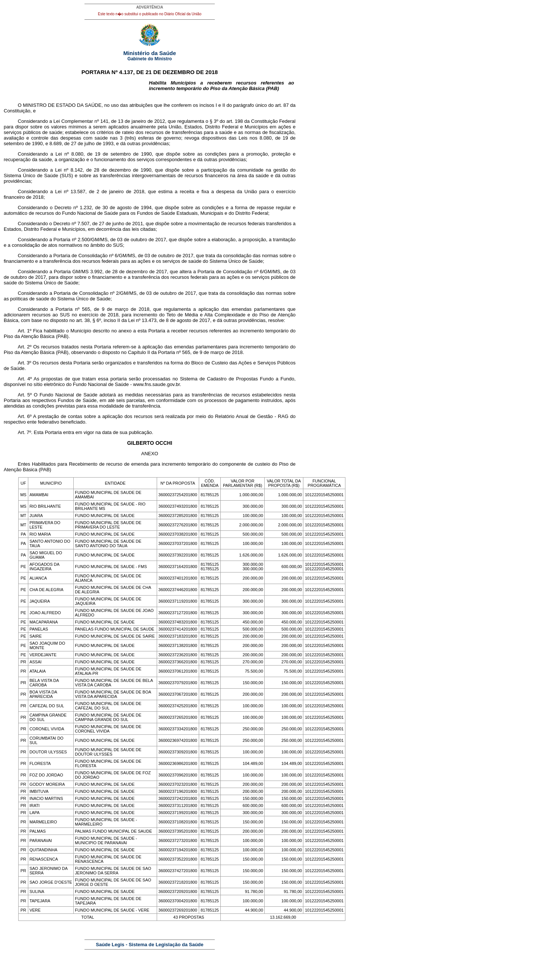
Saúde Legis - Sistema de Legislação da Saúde (150, 944)
